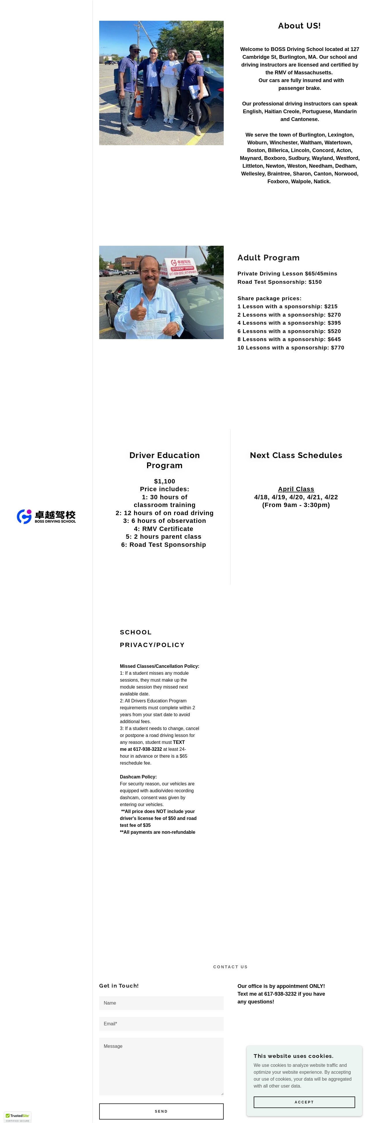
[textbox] (161, 1003)
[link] (46, 516)
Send (161, 1111)
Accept (304, 1102)
